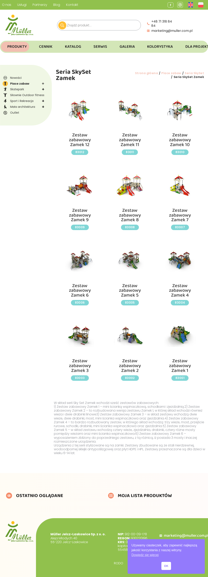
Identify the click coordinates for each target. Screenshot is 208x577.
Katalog (73, 47)
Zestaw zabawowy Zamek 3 (80, 365)
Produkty (17, 47)
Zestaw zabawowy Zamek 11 (130, 139)
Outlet (10, 113)
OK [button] (166, 566)
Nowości (12, 78)
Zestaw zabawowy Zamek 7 (180, 215)
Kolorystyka (160, 47)
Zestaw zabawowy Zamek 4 (180, 290)
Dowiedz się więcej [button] (145, 555)
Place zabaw (25, 84)
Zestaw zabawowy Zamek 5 (130, 290)
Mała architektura (25, 107)
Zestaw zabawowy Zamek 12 (80, 139)
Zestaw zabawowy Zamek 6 (80, 290)
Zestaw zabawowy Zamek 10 (180, 139)
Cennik (45, 47)
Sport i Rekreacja (25, 101)
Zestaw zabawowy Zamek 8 (130, 215)
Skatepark (25, 89)
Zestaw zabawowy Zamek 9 (80, 215)
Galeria (127, 47)
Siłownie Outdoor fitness (23, 95)
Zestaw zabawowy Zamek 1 (180, 365)
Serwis (100, 47)
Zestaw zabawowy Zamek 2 (130, 365)
